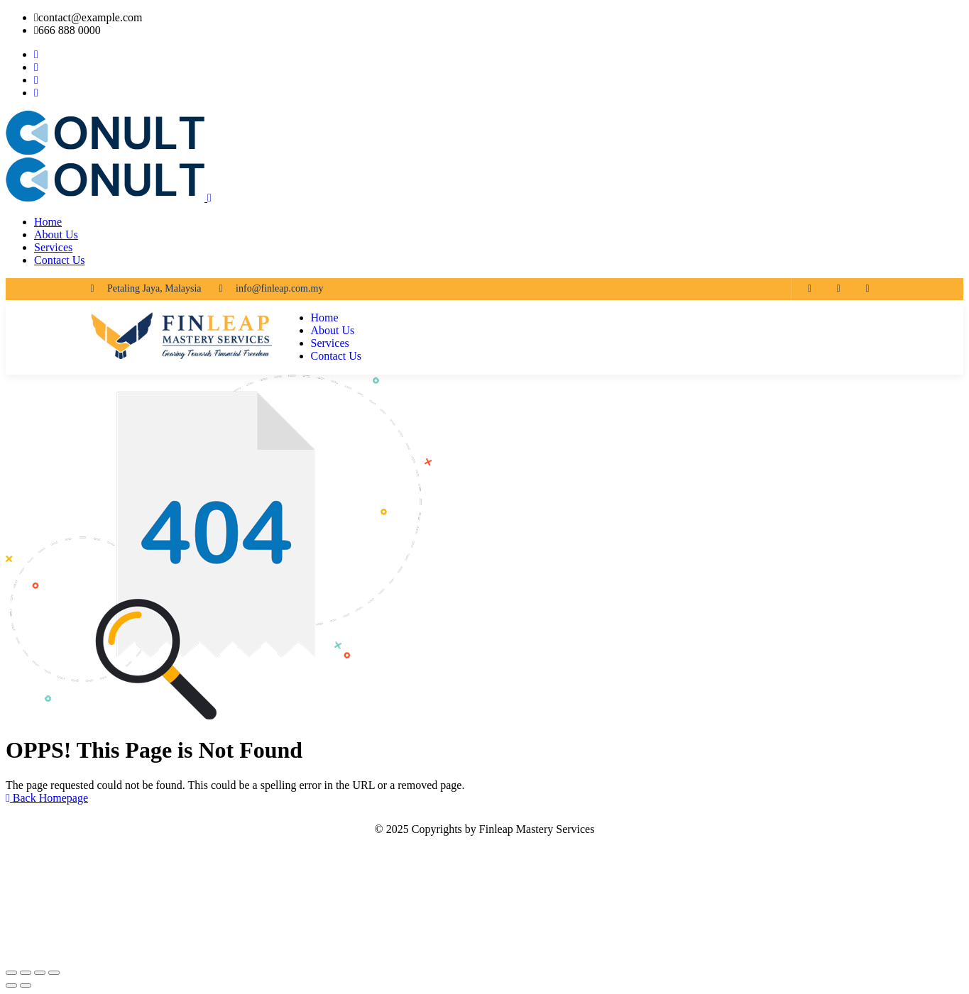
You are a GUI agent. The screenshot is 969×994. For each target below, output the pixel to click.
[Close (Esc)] (54, 973)
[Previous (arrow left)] (11, 985)
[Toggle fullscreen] (25, 973)
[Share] (39, 973)
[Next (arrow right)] (25, 985)
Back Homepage (47, 798)
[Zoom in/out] (11, 973)
